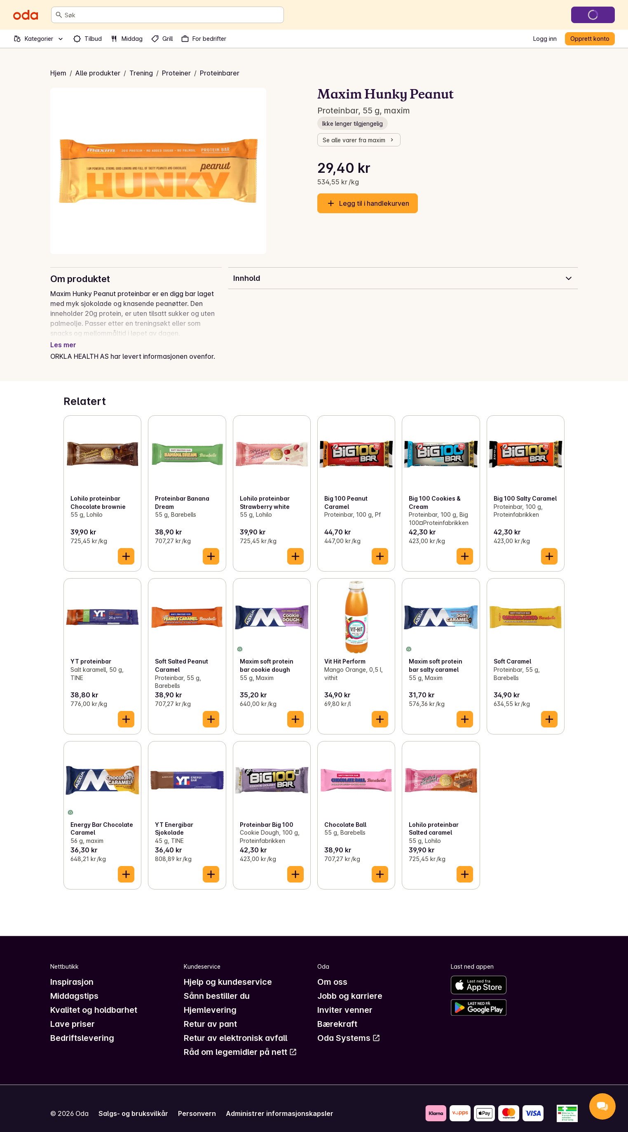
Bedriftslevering (82, 1028)
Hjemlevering (210, 1000)
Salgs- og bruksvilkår (133, 1103)
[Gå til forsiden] (25, 15)
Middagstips (74, 986)
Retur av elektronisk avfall (235, 1028)
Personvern (197, 1103)
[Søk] (59, 15)
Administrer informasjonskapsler (279, 1103)
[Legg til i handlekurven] (126, 546)
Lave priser (72, 1014)
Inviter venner (345, 1000)
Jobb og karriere (349, 986)
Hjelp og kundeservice (228, 972)
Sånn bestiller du (217, 986)
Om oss (332, 972)
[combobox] (172, 15)
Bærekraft (337, 1014)
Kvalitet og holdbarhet (93, 1000)
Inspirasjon (72, 972)
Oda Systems (348, 1028)
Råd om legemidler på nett (240, 1042)
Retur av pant (210, 1014)
